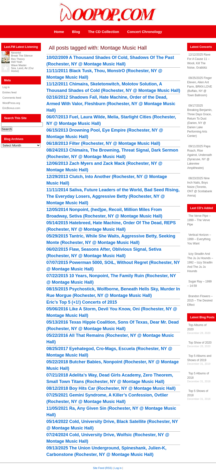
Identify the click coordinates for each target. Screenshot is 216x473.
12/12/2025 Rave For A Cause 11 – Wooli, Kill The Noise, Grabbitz (198, 61)
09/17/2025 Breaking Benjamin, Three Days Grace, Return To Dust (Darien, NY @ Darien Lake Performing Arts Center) (199, 121)
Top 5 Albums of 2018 (198, 375)
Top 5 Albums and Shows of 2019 (199, 358)
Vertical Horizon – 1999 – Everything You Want (199, 239)
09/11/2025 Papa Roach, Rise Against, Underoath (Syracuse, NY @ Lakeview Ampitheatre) (199, 157)
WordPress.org (11, 103)
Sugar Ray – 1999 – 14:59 (199, 284)
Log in (6, 87)
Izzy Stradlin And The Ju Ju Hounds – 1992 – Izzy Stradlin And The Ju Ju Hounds (200, 262)
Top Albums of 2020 (196, 327)
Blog (76, 32)
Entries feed (9, 92)
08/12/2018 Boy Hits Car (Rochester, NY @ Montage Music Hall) (111, 388)
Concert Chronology (144, 32)
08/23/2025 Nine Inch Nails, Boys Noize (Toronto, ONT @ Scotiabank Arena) (199, 187)
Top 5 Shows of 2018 (197, 393)
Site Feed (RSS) (102, 468)
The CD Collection (103, 32)
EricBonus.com (11, 108)
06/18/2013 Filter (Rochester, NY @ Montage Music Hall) (103, 143)
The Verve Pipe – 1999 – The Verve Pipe (198, 220)
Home (59, 32)
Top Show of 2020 (199, 342)
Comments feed (11, 97)
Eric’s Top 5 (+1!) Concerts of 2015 (81, 302)
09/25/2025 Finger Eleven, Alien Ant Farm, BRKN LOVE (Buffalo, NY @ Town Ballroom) (199, 86)
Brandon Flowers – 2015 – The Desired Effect (200, 300)
